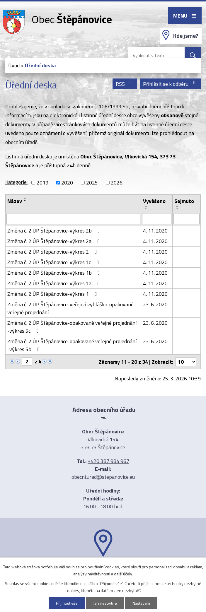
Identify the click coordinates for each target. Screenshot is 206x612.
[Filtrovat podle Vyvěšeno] (156, 218)
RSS (125, 84)
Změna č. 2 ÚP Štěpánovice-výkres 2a (54, 241)
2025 (92, 183)
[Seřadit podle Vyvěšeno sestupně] (146, 208)
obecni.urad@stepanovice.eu (103, 477)
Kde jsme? (185, 35)
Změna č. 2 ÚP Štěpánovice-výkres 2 (53, 252)
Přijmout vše (67, 603)
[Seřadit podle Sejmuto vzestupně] (177, 206)
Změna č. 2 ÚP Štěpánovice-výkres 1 (53, 294)
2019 (42, 183)
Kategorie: (16, 182)
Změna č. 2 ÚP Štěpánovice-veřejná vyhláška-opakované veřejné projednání (70, 308)
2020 (67, 183)
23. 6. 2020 (155, 304)
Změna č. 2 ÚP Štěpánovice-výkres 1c (54, 262)
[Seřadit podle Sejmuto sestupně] (177, 208)
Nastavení (141, 603)
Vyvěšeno (154, 201)
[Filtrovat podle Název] (73, 218)
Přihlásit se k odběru (170, 84)
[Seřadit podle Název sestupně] (25, 200)
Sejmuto (184, 201)
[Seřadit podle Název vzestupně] (25, 198)
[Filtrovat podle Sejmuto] (186, 218)
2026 (116, 183)
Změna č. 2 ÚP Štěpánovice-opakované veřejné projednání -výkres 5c (72, 327)
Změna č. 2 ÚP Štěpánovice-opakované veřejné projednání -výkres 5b (72, 345)
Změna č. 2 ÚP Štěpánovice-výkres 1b (54, 273)
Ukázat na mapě (103, 568)
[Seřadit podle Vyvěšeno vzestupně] (146, 206)
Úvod (14, 65)
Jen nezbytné (105, 603)
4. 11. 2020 (155, 231)
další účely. (123, 574)
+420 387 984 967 (108, 461)
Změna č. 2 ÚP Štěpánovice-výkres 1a (54, 283)
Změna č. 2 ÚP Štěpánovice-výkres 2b (54, 231)
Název (14, 201)
